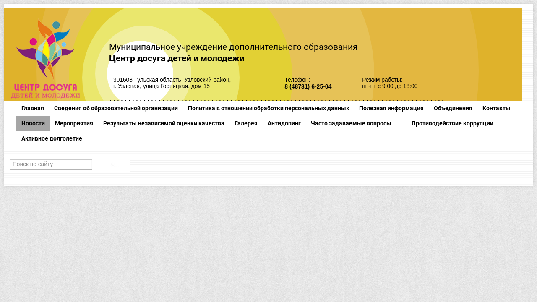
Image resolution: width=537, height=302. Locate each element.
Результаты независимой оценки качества (163, 123)
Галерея (246, 123)
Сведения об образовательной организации (116, 108)
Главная (32, 108)
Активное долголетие (51, 138)
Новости (33, 123)
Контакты (496, 108)
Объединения (453, 108)
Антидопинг (284, 123)
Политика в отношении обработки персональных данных (268, 108)
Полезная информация (391, 108)
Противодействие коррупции (452, 123)
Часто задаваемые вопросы (351, 123)
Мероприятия (74, 123)
